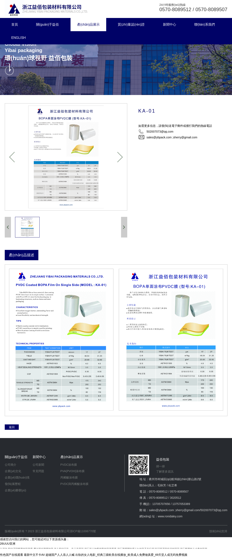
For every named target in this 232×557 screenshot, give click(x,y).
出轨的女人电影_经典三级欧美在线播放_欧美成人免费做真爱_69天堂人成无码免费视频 (131, 554)
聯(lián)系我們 (204, 24)
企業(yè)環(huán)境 (17, 477)
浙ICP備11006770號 (83, 531)
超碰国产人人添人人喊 (60, 554)
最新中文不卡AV (34, 554)
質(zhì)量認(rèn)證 (131, 24)
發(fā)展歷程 (13, 484)
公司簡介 (10, 464)
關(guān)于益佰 (47, 24)
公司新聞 (38, 464)
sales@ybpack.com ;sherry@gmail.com (172, 137)
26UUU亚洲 (7, 543)
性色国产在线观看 (11, 554)
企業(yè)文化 (13, 471)
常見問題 (38, 471)
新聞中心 (169, 24)
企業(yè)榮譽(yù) (15, 490)
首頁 (14, 24)
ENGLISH (18, 37)
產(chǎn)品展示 (88, 24)
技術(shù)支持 (218, 531)
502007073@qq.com (213, 510)
